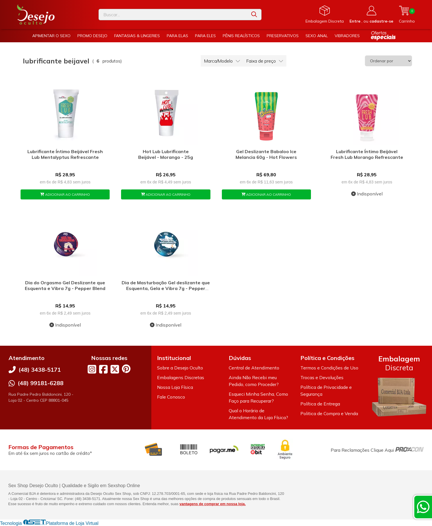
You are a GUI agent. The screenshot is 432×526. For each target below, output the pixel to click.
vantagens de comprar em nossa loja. (213, 504)
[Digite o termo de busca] (173, 14)
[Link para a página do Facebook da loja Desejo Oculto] (103, 369)
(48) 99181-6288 (40, 383)
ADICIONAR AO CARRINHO (65, 194)
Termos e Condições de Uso (329, 368)
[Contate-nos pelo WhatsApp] (423, 507)
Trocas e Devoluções (321, 377)
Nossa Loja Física (175, 387)
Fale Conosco (171, 397)
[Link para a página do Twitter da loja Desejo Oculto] (114, 369)
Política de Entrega (320, 404)
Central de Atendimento (254, 368)
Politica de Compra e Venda (329, 413)
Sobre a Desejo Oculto (180, 368)
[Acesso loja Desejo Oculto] (371, 14)
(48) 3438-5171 (40, 369)
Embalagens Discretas (180, 377)
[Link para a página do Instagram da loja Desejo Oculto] (92, 369)
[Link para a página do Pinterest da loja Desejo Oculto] (126, 368)
